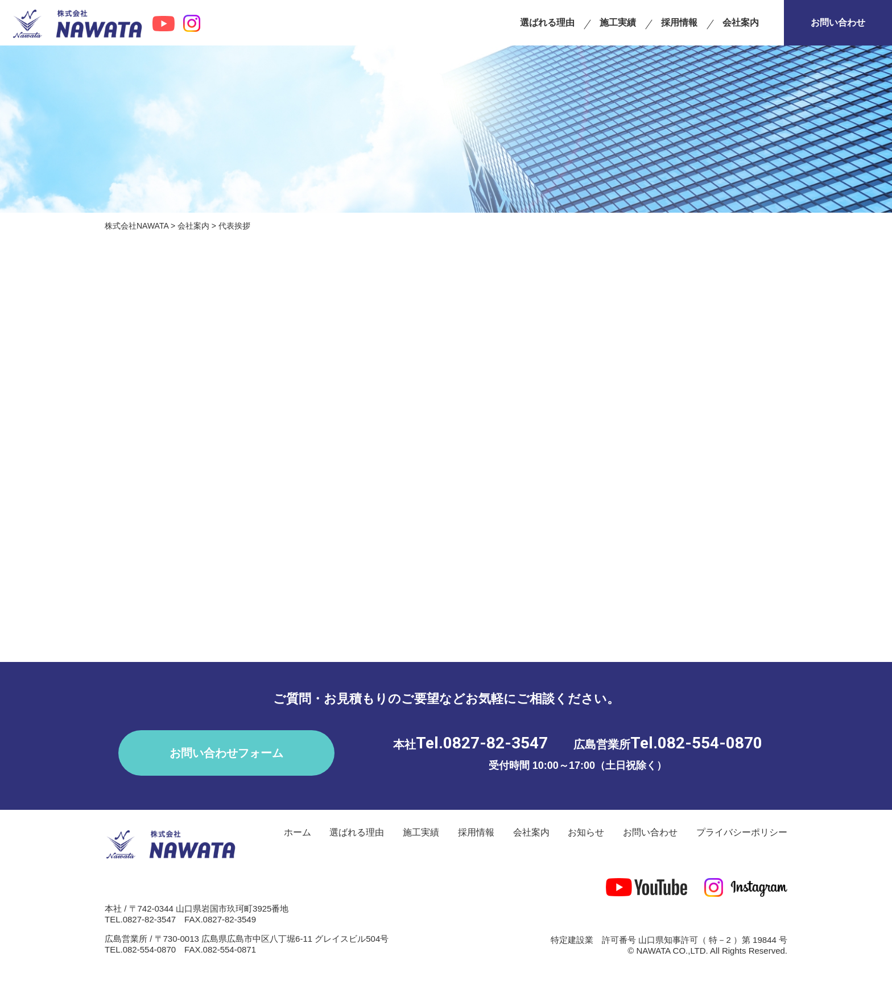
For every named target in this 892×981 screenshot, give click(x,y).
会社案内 (740, 22)
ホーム (297, 832)
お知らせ (586, 832)
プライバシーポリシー (741, 832)
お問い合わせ (838, 22)
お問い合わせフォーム (226, 753)
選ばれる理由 (547, 22)
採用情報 (679, 22)
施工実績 (618, 22)
